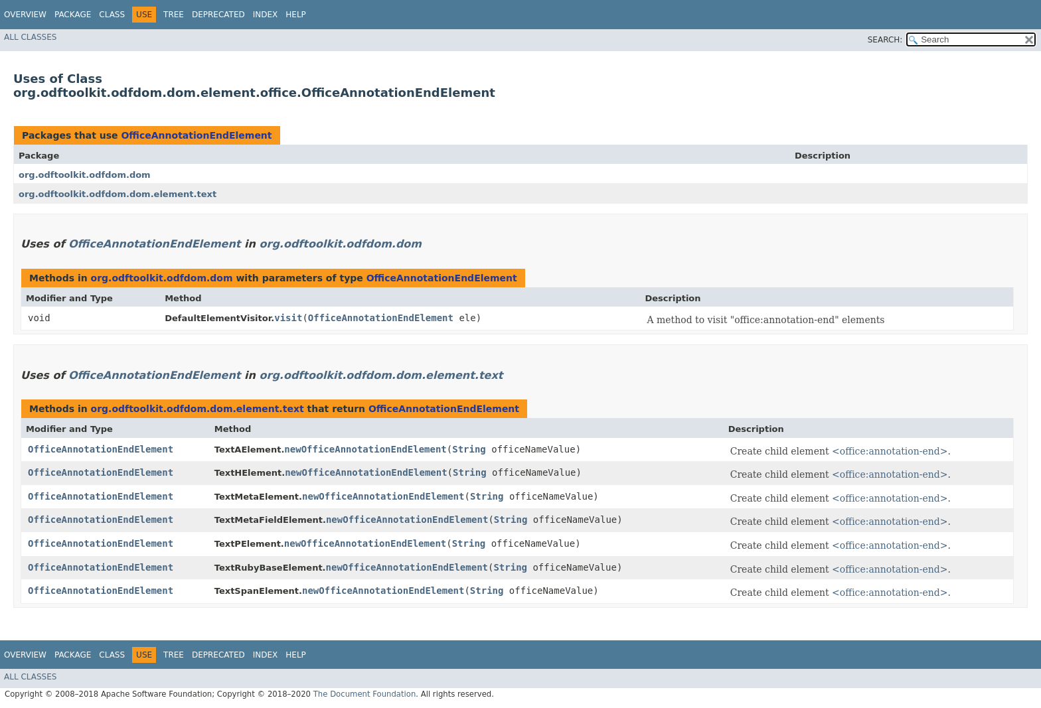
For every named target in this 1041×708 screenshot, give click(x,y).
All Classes (30, 37)
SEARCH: (885, 39)
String (469, 449)
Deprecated (218, 14)
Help (295, 14)
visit (288, 318)
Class (112, 14)
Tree (173, 14)
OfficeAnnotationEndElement (196, 135)
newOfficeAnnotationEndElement (365, 449)
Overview (25, 14)
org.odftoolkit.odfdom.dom (85, 175)
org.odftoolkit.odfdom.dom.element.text (117, 194)
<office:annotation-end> (889, 451)
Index (265, 14)
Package (72, 14)
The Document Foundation (364, 694)
